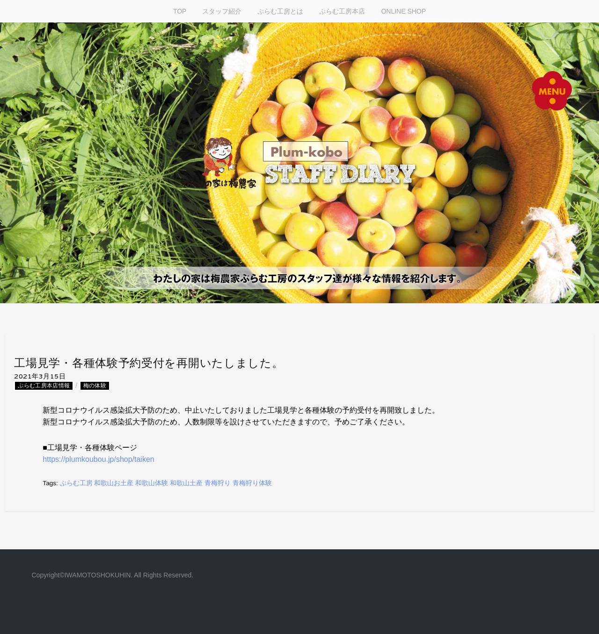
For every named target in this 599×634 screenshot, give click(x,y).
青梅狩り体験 (252, 483)
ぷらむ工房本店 (342, 11)
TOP (180, 11)
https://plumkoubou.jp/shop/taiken (98, 459)
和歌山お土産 (113, 483)
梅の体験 (94, 386)
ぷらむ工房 (76, 483)
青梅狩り (218, 483)
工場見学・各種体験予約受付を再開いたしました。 (148, 363)
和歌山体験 (151, 483)
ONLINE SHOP (403, 11)
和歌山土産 (186, 483)
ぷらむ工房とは (280, 11)
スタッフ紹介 (221, 11)
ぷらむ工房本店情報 (44, 386)
